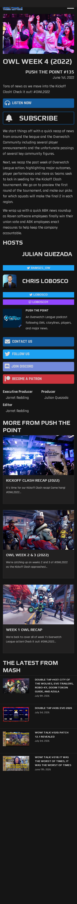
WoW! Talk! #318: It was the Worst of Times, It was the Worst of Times (53, 761)
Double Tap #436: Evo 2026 (53, 707)
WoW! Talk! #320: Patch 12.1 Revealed (51, 734)
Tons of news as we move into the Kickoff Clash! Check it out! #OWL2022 (34, 89)
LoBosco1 (40, 302)
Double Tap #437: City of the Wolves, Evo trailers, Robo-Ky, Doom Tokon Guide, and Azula (54, 685)
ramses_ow (40, 268)
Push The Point (37, 310)
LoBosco (40, 294)
